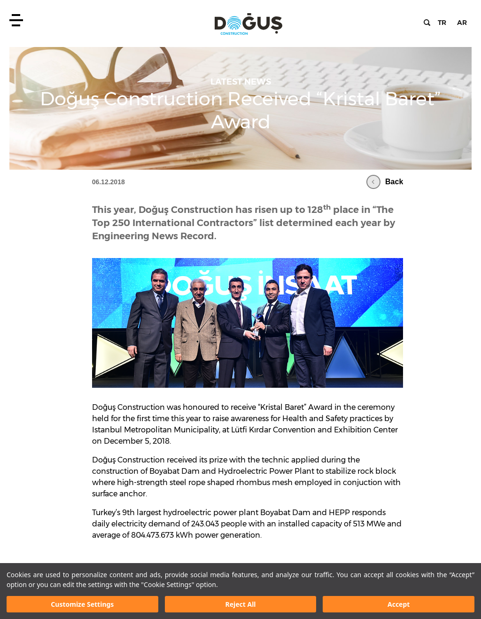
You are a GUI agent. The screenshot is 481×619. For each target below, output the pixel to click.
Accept (399, 604)
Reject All (240, 604)
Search (427, 22)
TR (442, 22)
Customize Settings (82, 604)
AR (462, 22)
